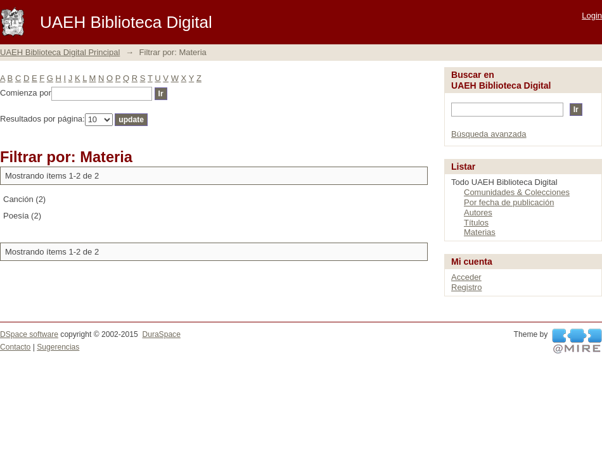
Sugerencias (58, 347)
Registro (466, 287)
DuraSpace (161, 334)
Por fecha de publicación (509, 202)
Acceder (466, 277)
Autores (478, 212)
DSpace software (29, 334)
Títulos (476, 222)
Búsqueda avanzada (489, 134)
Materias (480, 232)
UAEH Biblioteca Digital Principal (60, 52)
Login (592, 15)
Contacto (15, 347)
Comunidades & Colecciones (517, 192)
